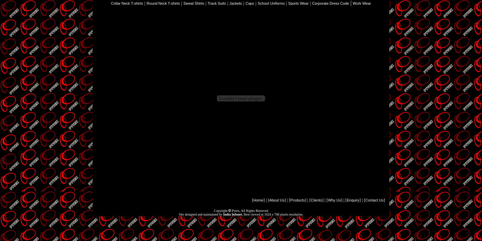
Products (297, 200)
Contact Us (374, 200)
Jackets (236, 3)
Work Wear (362, 3)
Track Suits (217, 3)
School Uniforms (271, 3)
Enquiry (353, 200)
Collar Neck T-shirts (127, 3)
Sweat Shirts (193, 3)
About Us (276, 200)
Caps (249, 3)
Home (258, 200)
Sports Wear (298, 3)
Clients (316, 200)
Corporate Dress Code (330, 3)
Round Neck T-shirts (163, 3)
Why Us (334, 200)
